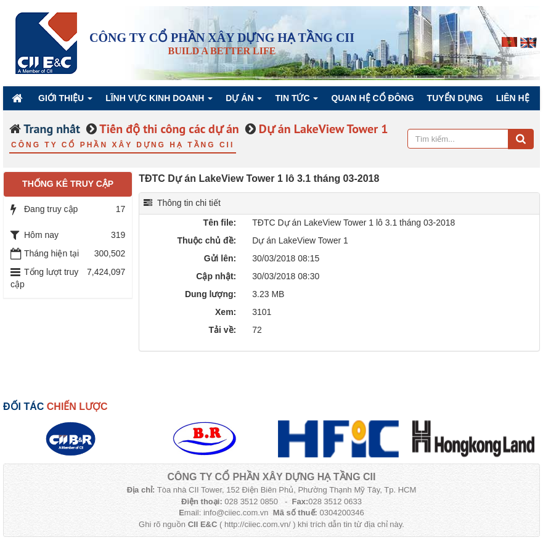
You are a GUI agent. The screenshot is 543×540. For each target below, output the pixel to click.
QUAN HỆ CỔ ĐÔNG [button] (372, 98)
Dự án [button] (244, 101)
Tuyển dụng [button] (455, 98)
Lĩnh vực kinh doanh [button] (159, 101)
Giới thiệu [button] (65, 101)
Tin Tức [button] (296, 101)
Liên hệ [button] (512, 98)
